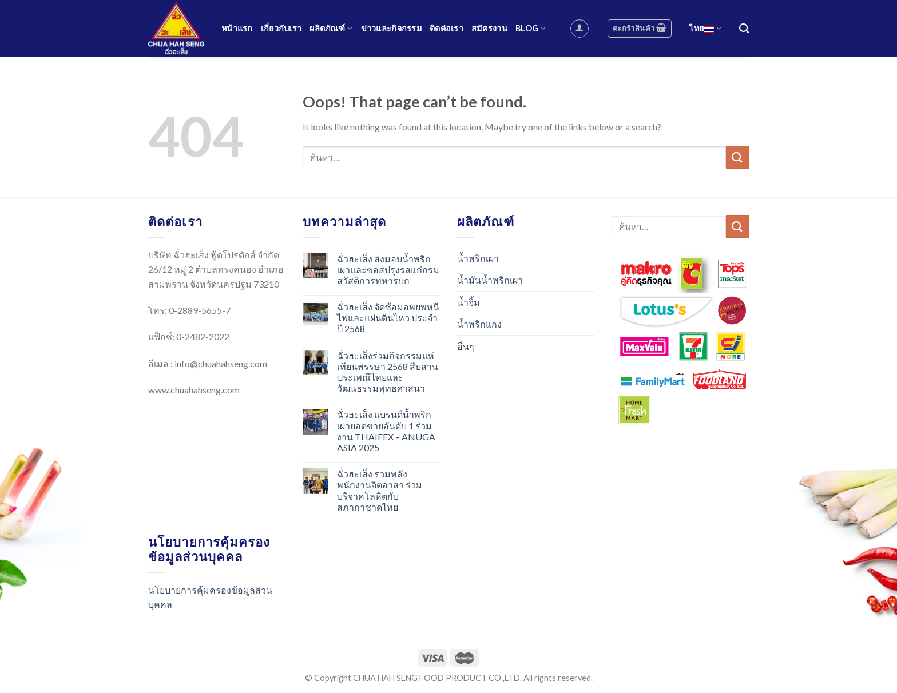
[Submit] (737, 157)
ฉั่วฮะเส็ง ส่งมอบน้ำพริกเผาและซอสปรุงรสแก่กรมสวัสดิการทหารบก (388, 269)
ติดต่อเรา (446, 28)
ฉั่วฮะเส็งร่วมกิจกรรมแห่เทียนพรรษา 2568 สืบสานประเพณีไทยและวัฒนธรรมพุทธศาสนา (387, 372)
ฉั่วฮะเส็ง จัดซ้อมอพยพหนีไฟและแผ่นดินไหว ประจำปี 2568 (388, 317)
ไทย (705, 28)
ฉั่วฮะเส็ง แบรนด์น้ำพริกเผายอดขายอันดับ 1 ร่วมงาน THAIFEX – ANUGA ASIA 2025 (386, 431)
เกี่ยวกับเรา (281, 28)
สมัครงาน (489, 28)
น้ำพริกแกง (479, 323)
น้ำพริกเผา (478, 258)
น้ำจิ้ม (468, 302)
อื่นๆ (465, 346)
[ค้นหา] (744, 29)
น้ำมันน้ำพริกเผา (490, 279)
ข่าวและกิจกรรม (391, 28)
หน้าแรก (237, 28)
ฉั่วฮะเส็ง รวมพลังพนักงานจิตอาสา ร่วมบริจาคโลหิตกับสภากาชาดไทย (379, 490)
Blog (530, 28)
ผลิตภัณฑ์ (330, 28)
